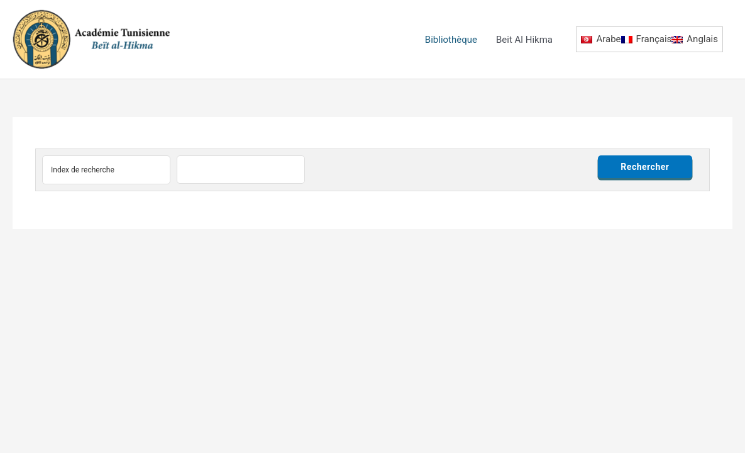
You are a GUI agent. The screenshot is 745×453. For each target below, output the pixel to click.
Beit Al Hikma (524, 39)
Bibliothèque (451, 39)
